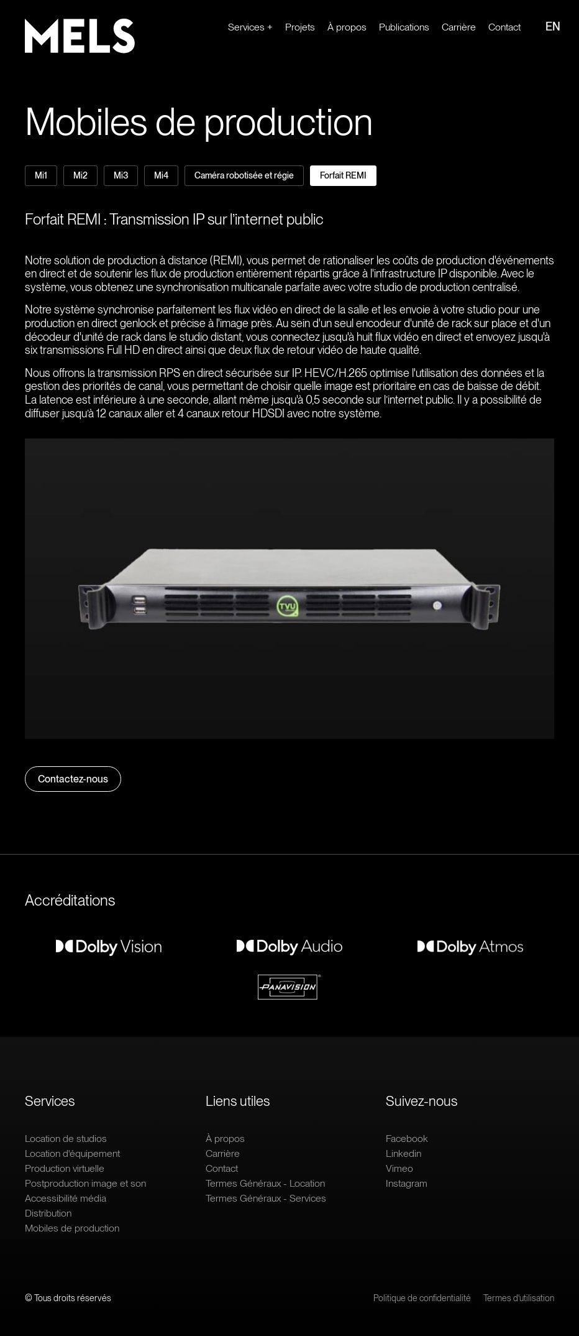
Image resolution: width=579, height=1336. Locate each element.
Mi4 (161, 175)
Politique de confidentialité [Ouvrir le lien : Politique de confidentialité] (422, 1298)
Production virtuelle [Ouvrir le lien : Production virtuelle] (64, 1168)
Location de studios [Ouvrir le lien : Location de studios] (66, 1138)
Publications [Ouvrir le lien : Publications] (404, 27)
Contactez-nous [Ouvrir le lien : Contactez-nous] (73, 779)
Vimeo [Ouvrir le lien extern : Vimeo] (399, 1168)
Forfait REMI (343, 175)
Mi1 (41, 175)
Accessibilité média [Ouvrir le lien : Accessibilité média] (65, 1198)
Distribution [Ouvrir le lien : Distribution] (48, 1213)
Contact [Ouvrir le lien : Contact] (504, 27)
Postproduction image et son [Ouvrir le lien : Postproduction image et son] (85, 1183)
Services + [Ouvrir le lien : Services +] (250, 27)
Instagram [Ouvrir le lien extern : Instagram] (406, 1183)
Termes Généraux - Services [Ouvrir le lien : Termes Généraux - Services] (266, 1198)
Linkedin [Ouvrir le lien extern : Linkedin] (403, 1153)
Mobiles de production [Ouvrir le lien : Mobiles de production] (72, 1228)
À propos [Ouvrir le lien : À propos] (347, 27)
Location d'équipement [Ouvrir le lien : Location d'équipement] (72, 1153)
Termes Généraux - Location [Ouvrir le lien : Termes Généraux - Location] (265, 1183)
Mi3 (121, 175)
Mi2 (80, 175)
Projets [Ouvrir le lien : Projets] (300, 27)
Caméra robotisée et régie (244, 175)
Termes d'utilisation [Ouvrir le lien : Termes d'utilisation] (518, 1298)
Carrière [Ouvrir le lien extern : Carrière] (459, 27)
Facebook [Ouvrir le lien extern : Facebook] (407, 1138)
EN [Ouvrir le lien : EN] (552, 26)
